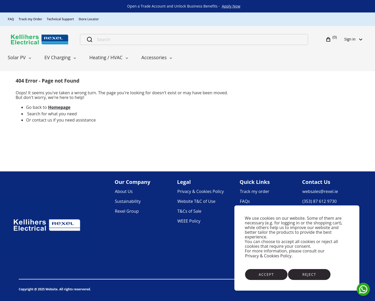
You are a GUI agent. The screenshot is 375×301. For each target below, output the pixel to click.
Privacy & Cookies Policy (268, 255)
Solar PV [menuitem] (17, 57)
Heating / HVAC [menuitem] (106, 57)
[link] (231, 6)
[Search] (200, 39)
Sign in (355, 39)
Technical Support (60, 19)
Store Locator (89, 19)
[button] (332, 39)
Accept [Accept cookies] (266, 274)
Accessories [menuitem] (154, 57)
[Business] (40, 39)
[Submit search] (90, 39)
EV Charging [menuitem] (58, 57)
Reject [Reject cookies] (309, 274)
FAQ (11, 19)
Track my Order (30, 19)
